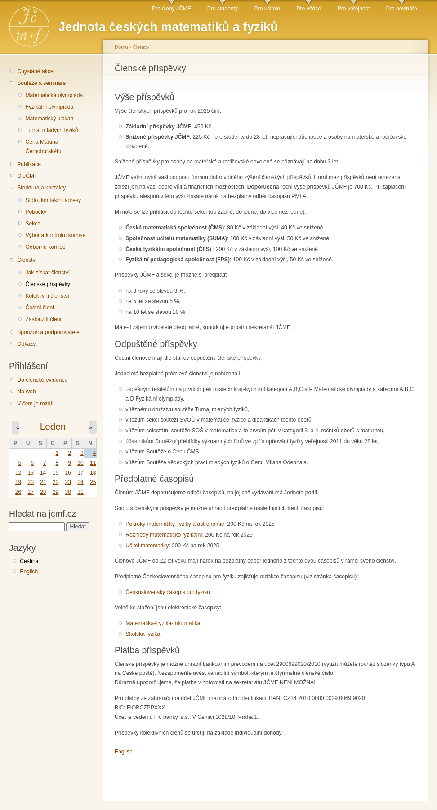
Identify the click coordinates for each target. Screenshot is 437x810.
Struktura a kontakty (41, 188)
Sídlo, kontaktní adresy (53, 200)
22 (56, 482)
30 (68, 492)
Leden (53, 426)
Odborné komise (45, 247)
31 (80, 492)
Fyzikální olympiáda (49, 107)
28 (43, 492)
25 (93, 482)
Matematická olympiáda (54, 95)
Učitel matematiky (147, 545)
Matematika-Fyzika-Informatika (162, 623)
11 (93, 463)
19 (18, 482)
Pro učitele (267, 8)
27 (30, 492)
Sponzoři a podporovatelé (48, 332)
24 (80, 482)
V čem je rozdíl (35, 404)
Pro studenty (222, 8)
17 (80, 473)
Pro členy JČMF (171, 8)
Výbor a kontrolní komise (55, 235)
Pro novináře (401, 8)
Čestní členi (39, 307)
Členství (27, 260)
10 (80, 463)
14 (43, 473)
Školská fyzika (142, 634)
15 (56, 473)
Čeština (29, 561)
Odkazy (26, 344)
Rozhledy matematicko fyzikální (163, 535)
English (29, 571)
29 (56, 492)
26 (18, 492)
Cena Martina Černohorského (43, 146)
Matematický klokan (49, 118)
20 (30, 482)
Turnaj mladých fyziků (51, 130)
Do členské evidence (42, 380)
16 (68, 473)
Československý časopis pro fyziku (167, 592)
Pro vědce (308, 8)
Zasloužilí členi (43, 319)
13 (30, 473)
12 (18, 473)
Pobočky (35, 212)
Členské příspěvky (47, 284)
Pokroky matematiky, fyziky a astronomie (174, 524)
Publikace (29, 164)
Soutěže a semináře (41, 83)
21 (43, 482)
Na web (26, 391)
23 (68, 482)
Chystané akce (35, 71)
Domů (121, 47)
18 (93, 473)
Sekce (32, 223)
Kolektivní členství (47, 296)
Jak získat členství (47, 272)
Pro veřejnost (354, 8)
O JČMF (27, 176)
